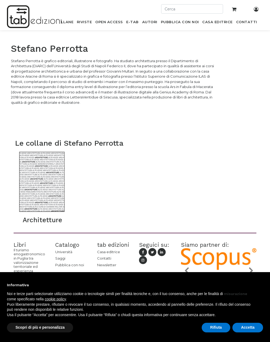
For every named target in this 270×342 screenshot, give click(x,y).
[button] (186, 270)
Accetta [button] (248, 327)
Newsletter (106, 265)
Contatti (104, 258)
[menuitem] (64, 23)
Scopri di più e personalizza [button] (40, 327)
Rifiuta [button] (216, 327)
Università (63, 252)
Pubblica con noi (69, 265)
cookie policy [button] (55, 299)
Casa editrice (108, 252)
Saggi (60, 258)
